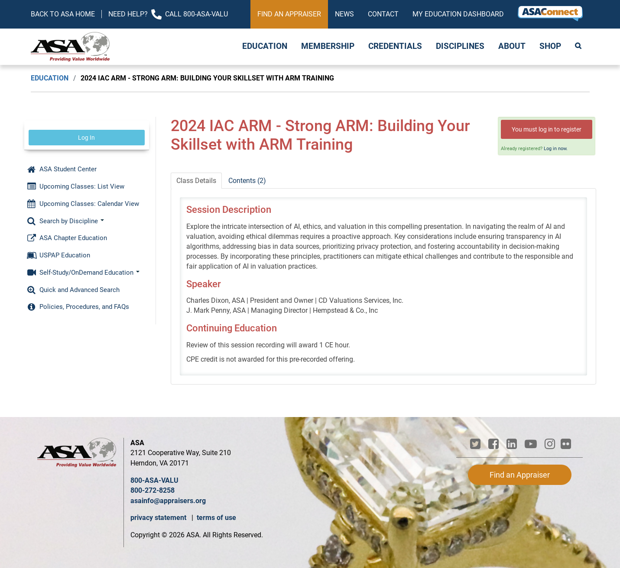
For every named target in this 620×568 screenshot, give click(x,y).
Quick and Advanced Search (73, 290)
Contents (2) (247, 180)
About (512, 46)
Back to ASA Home (63, 14)
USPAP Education (59, 255)
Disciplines (460, 46)
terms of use (216, 517)
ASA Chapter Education (67, 238)
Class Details (196, 180)
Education (264, 46)
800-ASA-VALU (154, 480)
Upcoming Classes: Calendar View (83, 204)
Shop (550, 46)
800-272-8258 (152, 490)
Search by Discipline (65, 221)
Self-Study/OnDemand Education (83, 272)
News (344, 14)
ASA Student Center (62, 169)
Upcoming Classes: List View (76, 186)
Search (579, 47)
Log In (86, 137)
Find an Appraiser (289, 14)
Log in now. (556, 148)
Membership (327, 46)
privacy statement (159, 517)
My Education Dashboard (458, 14)
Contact (383, 14)
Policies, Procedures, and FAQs (78, 307)
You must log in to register (546, 129)
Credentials (395, 46)
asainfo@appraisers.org (168, 501)
